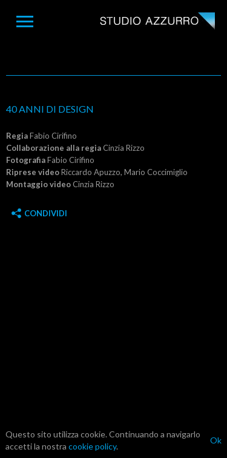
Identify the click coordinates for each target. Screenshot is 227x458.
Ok (216, 440)
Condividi (39, 213)
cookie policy (92, 446)
